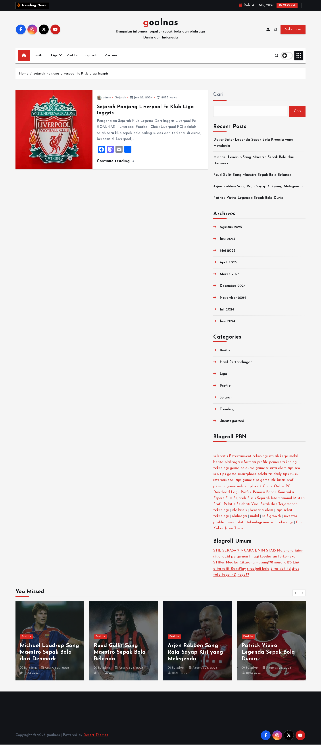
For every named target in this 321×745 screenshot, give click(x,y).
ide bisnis (278, 480)
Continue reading (115, 161)
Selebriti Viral (260, 504)
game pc (237, 468)
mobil (294, 456)
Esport (218, 498)
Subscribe (293, 29)
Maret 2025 (230, 274)
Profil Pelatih (237, 504)
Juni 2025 (227, 239)
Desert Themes (95, 735)
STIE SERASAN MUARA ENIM (239, 551)
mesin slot (250, 523)
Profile (71, 55)
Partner (110, 55)
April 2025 (228, 263)
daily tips (281, 474)
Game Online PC (277, 486)
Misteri (219, 504)
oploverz (255, 486)
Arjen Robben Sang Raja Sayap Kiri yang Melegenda (258, 187)
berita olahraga (226, 462)
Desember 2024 (233, 286)
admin (104, 97)
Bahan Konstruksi (281, 492)
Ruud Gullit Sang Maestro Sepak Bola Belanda (253, 175)
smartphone (247, 474)
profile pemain (270, 462)
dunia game (255, 468)
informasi (248, 462)
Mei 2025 (227, 251)
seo (216, 474)
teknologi (260, 456)
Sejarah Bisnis (244, 498)
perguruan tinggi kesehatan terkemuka (264, 557)
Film (229, 498)
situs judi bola (259, 569)
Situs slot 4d (281, 569)
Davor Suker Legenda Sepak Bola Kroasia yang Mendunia (48, 653)
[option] (49, 641)
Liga (55, 55)
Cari (218, 94)
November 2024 (233, 298)
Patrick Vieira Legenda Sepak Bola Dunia (248, 198)
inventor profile (226, 523)
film (235, 529)
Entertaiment (240, 456)
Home (24, 73)
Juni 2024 (227, 322)
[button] (295, 593)
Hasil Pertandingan (236, 362)
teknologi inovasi (276, 523)
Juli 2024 (227, 310)
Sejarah (91, 55)
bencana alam (283, 510)
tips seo (294, 468)
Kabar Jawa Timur (257, 529)
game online (237, 486)
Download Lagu (226, 492)
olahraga (252, 517)
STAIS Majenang (280, 551)
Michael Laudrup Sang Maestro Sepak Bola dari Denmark (123, 653)
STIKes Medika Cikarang (234, 563)
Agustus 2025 (231, 228)
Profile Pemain (253, 492)
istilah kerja (279, 456)
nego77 (244, 575)
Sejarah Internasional (276, 498)
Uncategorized (232, 421)
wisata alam (277, 468)
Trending (227, 410)
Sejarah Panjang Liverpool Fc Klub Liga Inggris (70, 73)
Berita (38, 55)
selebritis (220, 456)
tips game (228, 474)
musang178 (264, 563)
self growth (284, 517)
